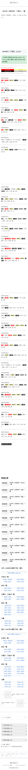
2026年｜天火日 (20, 607)
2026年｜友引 (20, 620)
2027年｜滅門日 (20, 673)
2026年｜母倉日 (7, 590)
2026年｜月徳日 (20, 590)
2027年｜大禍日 (20, 671)
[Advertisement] (14, 34)
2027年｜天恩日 (20, 649)
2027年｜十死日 (7, 658)
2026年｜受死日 (20, 596)
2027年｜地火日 (7, 671)
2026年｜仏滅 (20, 623)
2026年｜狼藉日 (7, 612)
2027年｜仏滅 (20, 684)
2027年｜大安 (8, 686)
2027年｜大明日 (20, 642)
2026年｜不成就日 (20, 599)
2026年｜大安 (8, 625)
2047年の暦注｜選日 (6, 444)
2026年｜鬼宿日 (20, 579)
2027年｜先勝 (8, 682)
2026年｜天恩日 (20, 588)
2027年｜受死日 (20, 658)
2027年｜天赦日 (7, 642)
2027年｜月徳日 (20, 651)
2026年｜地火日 (7, 610)
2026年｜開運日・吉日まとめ (14, 572)
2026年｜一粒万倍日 (7, 579)
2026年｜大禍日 (20, 610)
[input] (14, 717)
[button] (25, 717)
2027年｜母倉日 (7, 651)
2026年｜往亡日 (7, 614)
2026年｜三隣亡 (7, 599)
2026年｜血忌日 (7, 607)
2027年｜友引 (20, 682)
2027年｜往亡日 (7, 675)
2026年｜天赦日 (7, 581)
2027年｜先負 (8, 684)
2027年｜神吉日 (7, 649)
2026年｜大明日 (20, 581)
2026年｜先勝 (8, 620)
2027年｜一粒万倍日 (7, 640)
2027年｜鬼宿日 (20, 640)
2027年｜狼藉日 (7, 673)
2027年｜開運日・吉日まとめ (14, 634)
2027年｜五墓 (8, 666)
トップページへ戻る (7, 765)
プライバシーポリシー (20, 765)
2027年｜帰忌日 (20, 666)
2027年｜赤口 (20, 686)
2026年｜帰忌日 (20, 605)
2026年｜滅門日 (20, 612)
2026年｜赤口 (20, 625)
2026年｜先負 (8, 623)
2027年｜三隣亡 (7, 660)
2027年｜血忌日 (7, 668)
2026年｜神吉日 (7, 588)
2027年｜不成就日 (20, 660)
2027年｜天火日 (20, 668)
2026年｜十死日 (7, 596)
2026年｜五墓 (8, 605)
